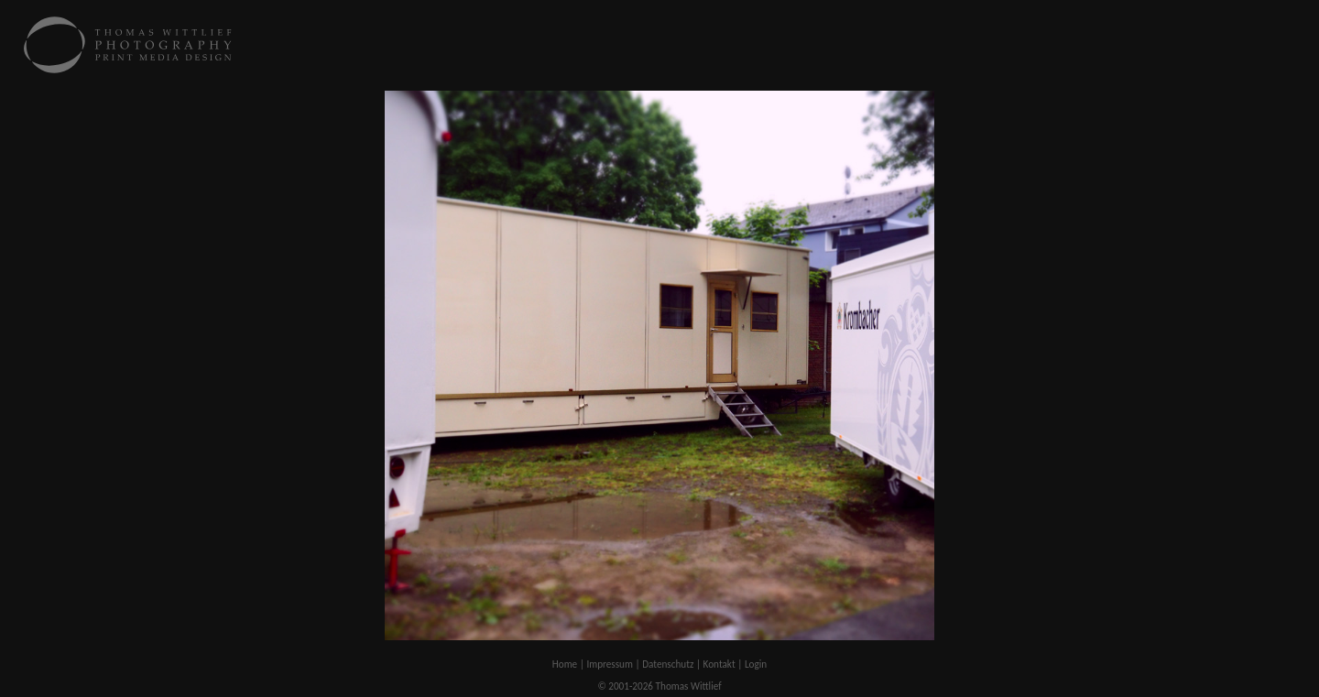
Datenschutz (667, 664)
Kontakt (719, 664)
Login (756, 664)
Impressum (609, 664)
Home (564, 664)
